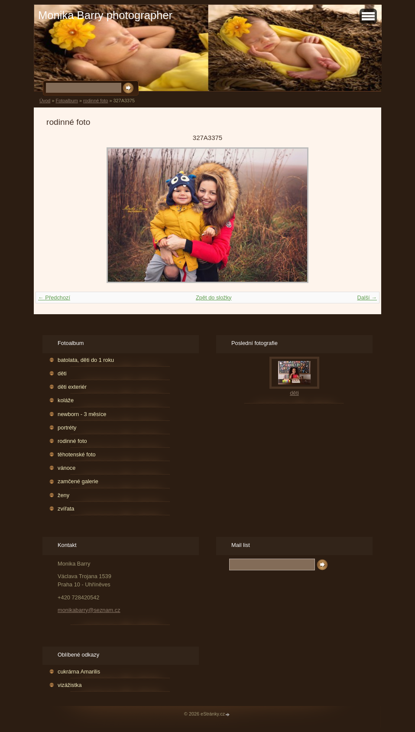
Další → (367, 297)
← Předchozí (54, 297)
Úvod (44, 100)
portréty (67, 427)
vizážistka (69, 685)
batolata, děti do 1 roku (86, 360)
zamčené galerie (78, 481)
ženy (63, 495)
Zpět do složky (214, 297)
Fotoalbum (66, 100)
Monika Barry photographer (105, 15)
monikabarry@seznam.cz (89, 610)
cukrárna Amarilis (79, 671)
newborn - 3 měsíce (82, 414)
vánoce (66, 468)
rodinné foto (95, 100)
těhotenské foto (77, 454)
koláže (66, 400)
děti (62, 373)
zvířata (66, 508)
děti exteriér (72, 387)
